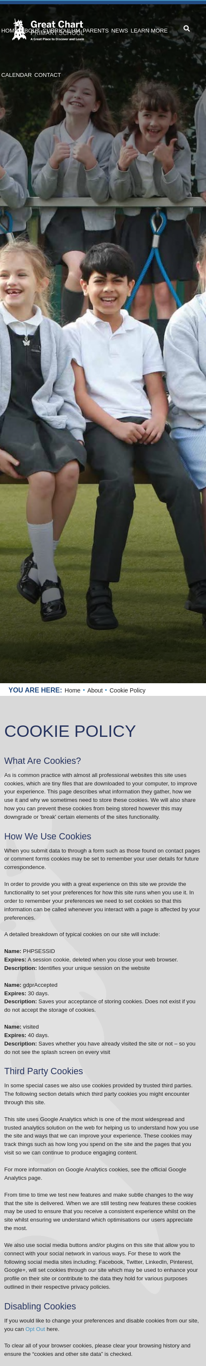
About (95, 690)
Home (73, 690)
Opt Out (35, 1329)
